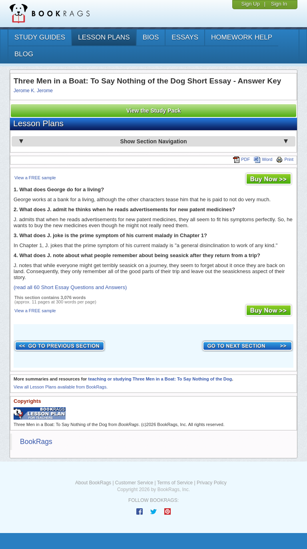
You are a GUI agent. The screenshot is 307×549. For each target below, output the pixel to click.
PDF (241, 159)
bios (151, 37)
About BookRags (93, 483)
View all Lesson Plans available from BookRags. (61, 386)
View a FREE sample (35, 177)
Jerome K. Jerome (33, 90)
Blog (23, 54)
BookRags (36, 442)
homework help (241, 37)
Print (284, 159)
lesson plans (104, 37)
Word (263, 159)
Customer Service (134, 483)
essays (184, 37)
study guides (39, 37)
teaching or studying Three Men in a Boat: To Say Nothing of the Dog (160, 379)
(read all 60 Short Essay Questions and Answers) (70, 287)
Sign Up (250, 4)
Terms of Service (175, 483)
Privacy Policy (212, 483)
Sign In (279, 4)
